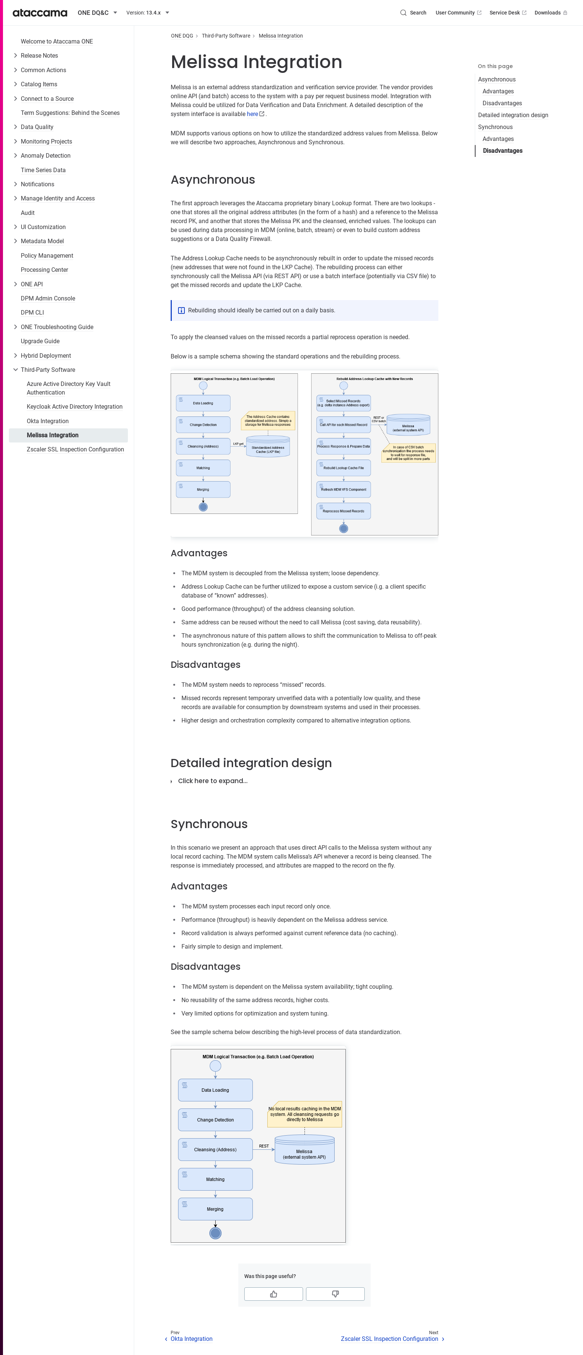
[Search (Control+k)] (413, 12)
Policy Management (47, 255)
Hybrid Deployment (46, 355)
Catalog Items (39, 84)
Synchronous (495, 127)
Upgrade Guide (40, 341)
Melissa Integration (52, 435)
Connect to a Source (47, 98)
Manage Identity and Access (58, 198)
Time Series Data (43, 170)
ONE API (32, 284)
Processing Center (44, 269)
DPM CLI (32, 312)
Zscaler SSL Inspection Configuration (75, 449)
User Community (459, 13)
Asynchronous (497, 79)
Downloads (552, 13)
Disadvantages (502, 103)
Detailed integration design (513, 115)
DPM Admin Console (48, 298)
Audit (28, 212)
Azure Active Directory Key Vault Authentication (68, 388)
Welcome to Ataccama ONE (57, 41)
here (252, 114)
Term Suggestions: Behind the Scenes (70, 112)
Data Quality (37, 127)
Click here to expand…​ (213, 780)
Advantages (498, 91)
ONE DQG (182, 36)
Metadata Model (42, 241)
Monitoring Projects (46, 141)
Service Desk (509, 13)
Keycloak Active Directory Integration (75, 406)
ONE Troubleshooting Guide (57, 327)
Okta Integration (48, 421)
